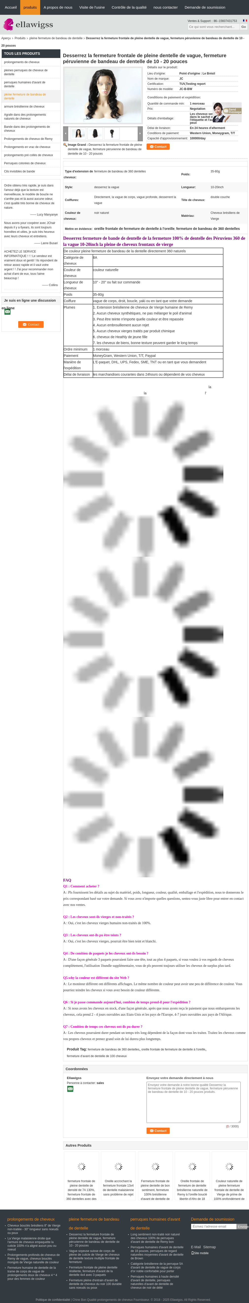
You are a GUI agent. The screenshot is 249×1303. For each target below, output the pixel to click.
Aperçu (6, 38)
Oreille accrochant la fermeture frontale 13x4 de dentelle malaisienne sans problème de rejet (118, 1187)
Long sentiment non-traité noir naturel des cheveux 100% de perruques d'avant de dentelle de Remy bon (155, 1238)
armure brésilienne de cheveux (24, 106)
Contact (160, 146)
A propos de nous (58, 7)
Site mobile (200, 1253)
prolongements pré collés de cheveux (28, 155)
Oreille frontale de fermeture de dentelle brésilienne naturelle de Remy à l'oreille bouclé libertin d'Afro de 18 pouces (192, 1192)
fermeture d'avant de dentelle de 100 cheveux (97, 1056)
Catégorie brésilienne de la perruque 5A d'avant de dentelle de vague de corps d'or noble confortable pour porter (157, 1267)
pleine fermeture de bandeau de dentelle (56, 38)
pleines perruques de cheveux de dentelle (26, 72)
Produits (20, 38)
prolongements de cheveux (22, 62)
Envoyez (242, 1227)
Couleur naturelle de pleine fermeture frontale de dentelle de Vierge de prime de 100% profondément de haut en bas (229, 1192)
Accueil (11, 7)
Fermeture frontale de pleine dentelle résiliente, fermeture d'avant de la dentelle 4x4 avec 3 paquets (93, 1271)
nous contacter (165, 7)
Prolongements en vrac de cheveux (27, 147)
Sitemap (209, 1247)
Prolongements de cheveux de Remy (28, 139)
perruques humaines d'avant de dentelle (25, 84)
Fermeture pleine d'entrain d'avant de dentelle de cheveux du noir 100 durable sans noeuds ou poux (95, 1284)
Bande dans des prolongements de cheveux (27, 128)
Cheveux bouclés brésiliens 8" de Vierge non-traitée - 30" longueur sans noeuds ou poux (34, 1229)
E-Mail (196, 1247)
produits (30, 7)
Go (243, 27)
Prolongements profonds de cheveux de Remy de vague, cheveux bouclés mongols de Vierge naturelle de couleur (34, 1258)
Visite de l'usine (92, 7)
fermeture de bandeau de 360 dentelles (113, 1049)
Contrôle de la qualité (129, 7)
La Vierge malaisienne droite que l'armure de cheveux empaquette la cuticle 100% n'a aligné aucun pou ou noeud (32, 1244)
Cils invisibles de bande (19, 171)
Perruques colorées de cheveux (25, 163)
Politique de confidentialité (53, 1300)
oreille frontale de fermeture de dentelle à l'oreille (173, 1049)
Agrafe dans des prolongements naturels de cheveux (25, 116)
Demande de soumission (205, 7)
